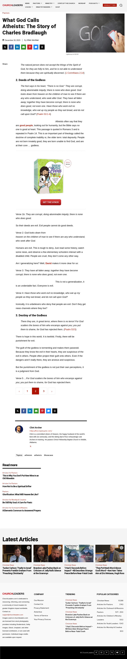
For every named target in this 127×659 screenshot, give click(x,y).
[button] (121, 5)
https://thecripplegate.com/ (41, 431)
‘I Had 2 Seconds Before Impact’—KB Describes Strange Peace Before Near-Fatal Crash (78, 571)
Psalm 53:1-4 (43, 114)
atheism (28, 455)
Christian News (8, 565)
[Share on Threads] (42, 47)
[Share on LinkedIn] (17, 47)
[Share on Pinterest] (29, 47)
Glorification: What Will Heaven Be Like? (20, 494)
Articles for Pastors (9, 473)
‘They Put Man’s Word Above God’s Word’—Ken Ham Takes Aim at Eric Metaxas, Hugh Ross (109, 571)
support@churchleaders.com (12, 615)
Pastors (6, 13)
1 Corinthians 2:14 (75, 73)
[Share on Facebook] (11, 47)
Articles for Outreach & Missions (14, 508)
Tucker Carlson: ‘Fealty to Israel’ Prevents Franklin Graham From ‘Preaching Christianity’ (16, 571)
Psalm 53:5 (70, 329)
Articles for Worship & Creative (14, 500)
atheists (38, 455)
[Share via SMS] (35, 47)
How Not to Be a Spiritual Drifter (16, 486)
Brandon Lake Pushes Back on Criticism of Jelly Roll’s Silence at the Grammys (47, 571)
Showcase (48, 455)
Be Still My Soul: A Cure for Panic (17, 502)
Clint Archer (33, 40)
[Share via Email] (23, 47)
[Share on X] (4, 47)
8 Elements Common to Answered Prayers (21, 510)
